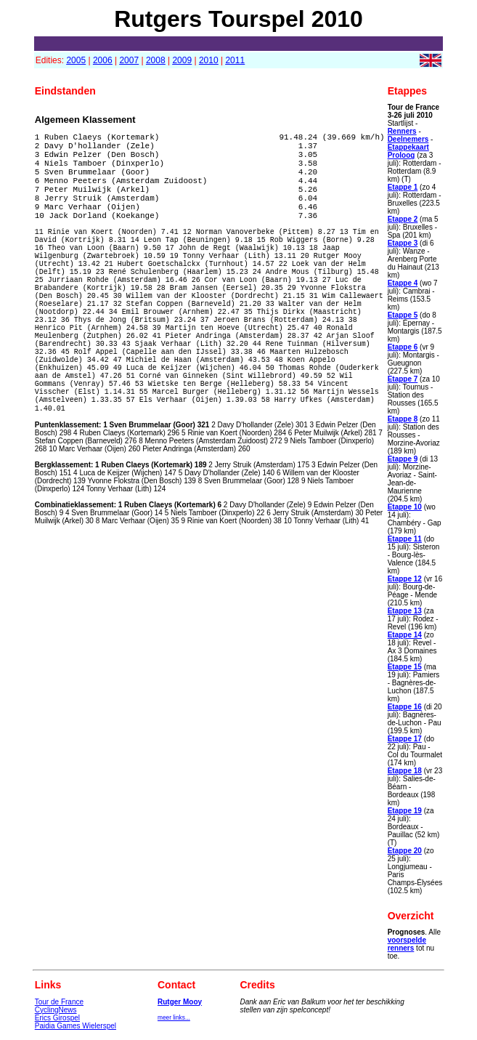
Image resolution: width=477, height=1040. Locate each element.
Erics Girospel (57, 1018)
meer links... (174, 1017)
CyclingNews (56, 1010)
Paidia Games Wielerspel (75, 1026)
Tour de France (59, 1002)
